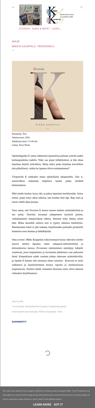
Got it (58, 404)
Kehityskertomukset (36, 306)
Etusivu (24, 28)
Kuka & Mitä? (41, 28)
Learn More (42, 404)
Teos (59, 311)
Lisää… (57, 28)
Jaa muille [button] (17, 301)
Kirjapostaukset (57, 306)
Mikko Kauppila (47, 311)
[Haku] (81, 6)
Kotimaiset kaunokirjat (24, 311)
